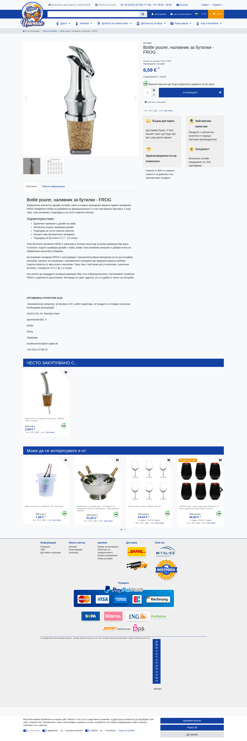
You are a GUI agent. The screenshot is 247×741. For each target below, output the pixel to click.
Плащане (45, 546)
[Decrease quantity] (153, 95)
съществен (34, 730)
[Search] (142, 14)
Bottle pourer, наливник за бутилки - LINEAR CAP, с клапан (44, 419)
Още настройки (127, 730)
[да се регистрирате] (180, 14)
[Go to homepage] (31, 31)
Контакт (182, 4)
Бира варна (182, 23)
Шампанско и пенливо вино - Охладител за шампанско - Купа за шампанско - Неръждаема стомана (98, 508)
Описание (31, 186)
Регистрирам (75, 549)
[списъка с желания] (204, 14)
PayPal (94, 730)
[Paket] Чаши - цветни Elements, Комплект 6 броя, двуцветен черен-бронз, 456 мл (198, 507)
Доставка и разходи (50, 552)
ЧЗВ (42, 549)
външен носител (74, 730)
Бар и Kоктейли (210, 23)
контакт (158, 689)
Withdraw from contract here (156, 661)
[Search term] (93, 14)
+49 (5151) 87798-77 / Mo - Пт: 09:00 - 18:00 (146, 4)
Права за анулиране (108, 546)
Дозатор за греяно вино (115, 23)
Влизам (73, 546)
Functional (110, 730)
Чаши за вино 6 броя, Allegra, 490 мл (144, 506)
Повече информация (53, 186)
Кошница (73, 552)
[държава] (196, 14)
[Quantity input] (147, 92)
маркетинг (53, 730)
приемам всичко (192, 720)
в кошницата (202, 92)
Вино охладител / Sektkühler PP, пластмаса (44, 506)
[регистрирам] (159, 14)
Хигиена (85, 23)
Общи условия (105, 558)
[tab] (31, 186)
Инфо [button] (205, 4)
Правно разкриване (108, 555)
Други (64, 23)
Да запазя (192, 734)
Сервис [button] (216, 4)
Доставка (168, 111)
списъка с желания (155, 102)
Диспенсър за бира (152, 23)
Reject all (192, 727)
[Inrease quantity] (153, 90)
